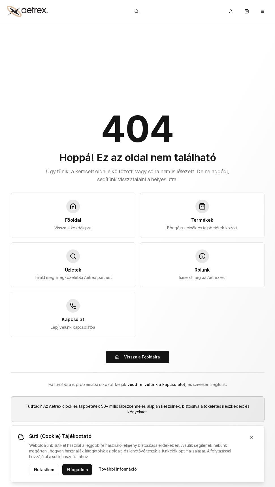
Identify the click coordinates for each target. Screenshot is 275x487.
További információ (118, 469)
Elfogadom (77, 469)
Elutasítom (44, 469)
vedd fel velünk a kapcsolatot (156, 384)
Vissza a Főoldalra (137, 356)
